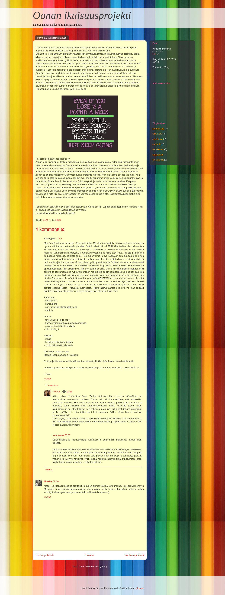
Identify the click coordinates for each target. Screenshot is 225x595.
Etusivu (89, 555)
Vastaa (47, 378)
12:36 (69, 391)
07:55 (59, 238)
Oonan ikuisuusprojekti (82, 15)
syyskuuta (157, 139)
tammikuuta (158, 128)
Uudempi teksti (45, 555)
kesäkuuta (157, 154)
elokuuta (156, 144)
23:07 (68, 435)
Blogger (139, 588)
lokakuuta (157, 133)
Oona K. (57, 391)
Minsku (48, 481)
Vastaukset (53, 385)
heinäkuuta (158, 149)
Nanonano (58, 435)
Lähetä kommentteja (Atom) (93, 566)
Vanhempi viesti (134, 555)
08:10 (56, 481)
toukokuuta (158, 159)
